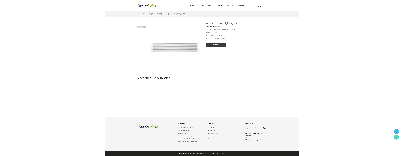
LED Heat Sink (182, 133)
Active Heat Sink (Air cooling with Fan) (188, 139)
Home (143, 14)
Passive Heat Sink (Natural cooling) (188, 142)
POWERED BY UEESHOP (217, 153)
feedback (219, 6)
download (240, 6)
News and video (213, 133)
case (209, 6)
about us (229, 6)
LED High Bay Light (178, 14)
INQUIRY (216, 45)
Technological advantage (216, 136)
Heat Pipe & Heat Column (186, 127)
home (192, 6)
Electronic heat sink (184, 130)
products (201, 6)
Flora (396, 137)
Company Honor (213, 139)
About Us (211, 127)
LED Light (167, 14)
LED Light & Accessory (154, 14)
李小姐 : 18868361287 (396, 131)
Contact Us (211, 130)
